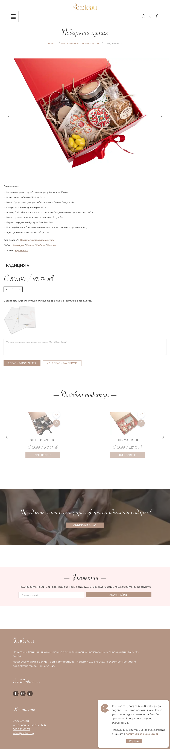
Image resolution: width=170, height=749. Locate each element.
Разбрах (134, 741)
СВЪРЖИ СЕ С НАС (85, 525)
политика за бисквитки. (142, 733)
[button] (161, 117)
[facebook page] (15, 693)
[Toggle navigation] (13, 16)
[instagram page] (23, 693)
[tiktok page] (30, 693)
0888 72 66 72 (21, 729)
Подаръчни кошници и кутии (80, 43)
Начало (52, 43)
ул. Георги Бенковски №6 (29, 725)
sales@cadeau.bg (23, 733)
